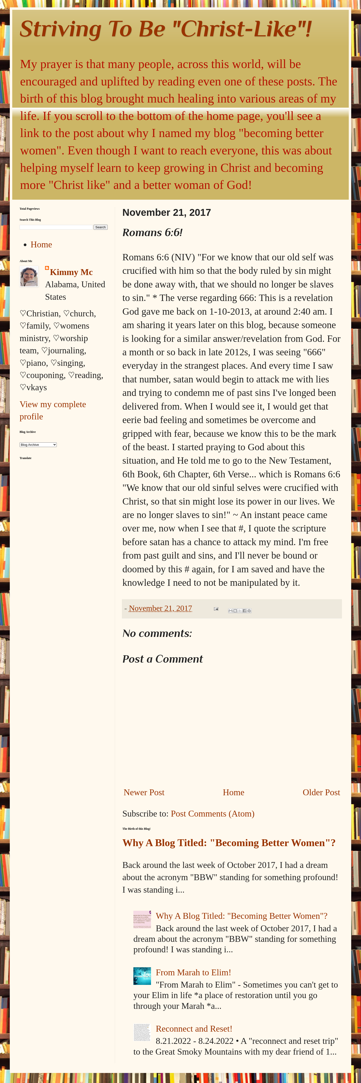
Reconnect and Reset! (194, 1029)
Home (234, 792)
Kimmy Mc (71, 272)
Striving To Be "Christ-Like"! (166, 28)
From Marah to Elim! (193, 972)
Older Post (321, 792)
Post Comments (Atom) (213, 813)
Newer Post (144, 792)
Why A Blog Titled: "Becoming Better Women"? (229, 842)
